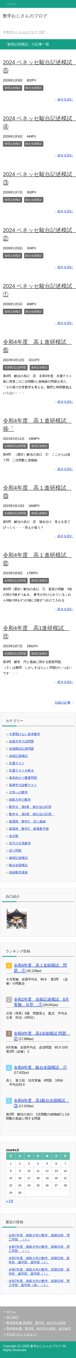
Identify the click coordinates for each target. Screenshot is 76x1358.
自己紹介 (12, 1317)
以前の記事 (63, 702)
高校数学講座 (18, 872)
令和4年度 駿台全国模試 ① (40, 1067)
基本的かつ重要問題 (23, 777)
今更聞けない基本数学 (24, 734)
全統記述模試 (18, 756)
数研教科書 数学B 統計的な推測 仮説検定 (38, 1328)
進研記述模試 (12, 87)
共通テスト (17, 763)
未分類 (13, 836)
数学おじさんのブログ (25, 15)
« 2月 (9, 1201)
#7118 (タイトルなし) (21, 1334)
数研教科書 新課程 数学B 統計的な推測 (36, 1323)
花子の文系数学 (20, 843)
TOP (25, 32)
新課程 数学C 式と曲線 (27, 821)
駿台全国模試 (34, 87)
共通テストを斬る (21, 770)
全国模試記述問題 (15, 367)
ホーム (11, 1311)
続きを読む (65, 99)
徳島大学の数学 (20, 799)
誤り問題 (15, 850)
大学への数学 (18, 792)
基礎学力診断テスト (23, 785)
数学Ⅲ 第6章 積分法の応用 (30, 807)
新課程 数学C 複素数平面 (29, 828)
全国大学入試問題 (21, 741)
